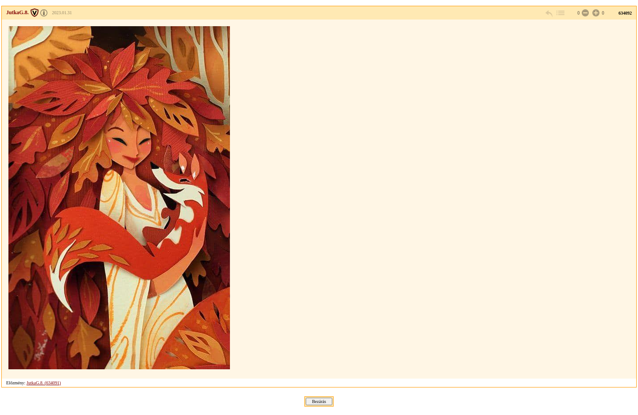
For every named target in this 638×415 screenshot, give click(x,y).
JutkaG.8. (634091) (44, 382)
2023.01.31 (62, 12)
